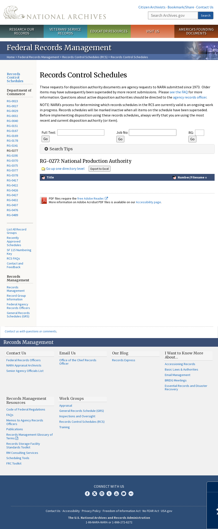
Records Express (123, 360)
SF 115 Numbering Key (19, 252)
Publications (14, 429)
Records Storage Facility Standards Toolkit (23, 445)
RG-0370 (12, 160)
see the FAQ (179, 92)
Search (205, 15)
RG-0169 (12, 136)
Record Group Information (16, 297)
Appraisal (65, 405)
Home (11, 57)
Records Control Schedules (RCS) (85, 57)
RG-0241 (12, 145)
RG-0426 (12, 190)
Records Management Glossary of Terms (29, 436)
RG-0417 (12, 180)
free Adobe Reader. (92, 198)
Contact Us (204, 7)
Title (50, 177)
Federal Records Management (38, 57)
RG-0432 (12, 200)
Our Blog (120, 353)
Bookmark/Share (181, 7)
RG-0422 (12, 185)
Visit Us (152, 31)
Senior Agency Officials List (24, 371)
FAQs (9, 415)
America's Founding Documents (196, 31)
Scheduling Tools (17, 458)
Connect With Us (109, 486)
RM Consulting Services (22, 453)
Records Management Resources (26, 400)
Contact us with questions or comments (30, 331)
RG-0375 (12, 165)
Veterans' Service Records (65, 31)
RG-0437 (12, 205)
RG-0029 (12, 111)
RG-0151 (12, 126)
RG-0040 (12, 121)
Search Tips (58, 149)
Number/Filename (190, 177)
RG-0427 (12, 195)
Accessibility (71, 511)
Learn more (177, 521)
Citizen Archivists (151, 7)
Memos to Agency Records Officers (24, 422)
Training (64, 427)
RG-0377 (12, 170)
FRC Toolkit (13, 463)
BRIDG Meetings (176, 380)
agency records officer (189, 97)
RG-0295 (12, 155)
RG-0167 (12, 131)
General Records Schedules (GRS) (18, 315)
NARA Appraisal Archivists (23, 365)
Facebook (87, 493)
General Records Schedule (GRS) (81, 411)
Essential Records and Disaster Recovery (186, 387)
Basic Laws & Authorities (181, 369)
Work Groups (71, 398)
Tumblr (109, 493)
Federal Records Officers (23, 360)
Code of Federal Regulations (25, 409)
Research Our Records (21, 31)
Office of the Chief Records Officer (77, 362)
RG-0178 (12, 140)
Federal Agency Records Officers (18, 306)
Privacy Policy (91, 511)
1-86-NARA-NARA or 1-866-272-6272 (109, 522)
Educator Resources (109, 31)
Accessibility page (148, 202)
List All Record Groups (16, 231)
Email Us (67, 353)
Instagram (102, 493)
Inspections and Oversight (77, 416)
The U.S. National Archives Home (54, 12)
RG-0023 (12, 101)
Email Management (177, 375)
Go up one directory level (65, 168)
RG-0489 (12, 215)
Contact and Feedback (15, 265)
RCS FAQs (13, 258)
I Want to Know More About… (184, 355)
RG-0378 (12, 175)
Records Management (16, 289)
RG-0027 (12, 106)
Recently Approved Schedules (14, 241)
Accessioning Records (180, 364)
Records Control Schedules (15, 77)
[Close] (212, 487)
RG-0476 (12, 210)
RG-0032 (12, 116)
